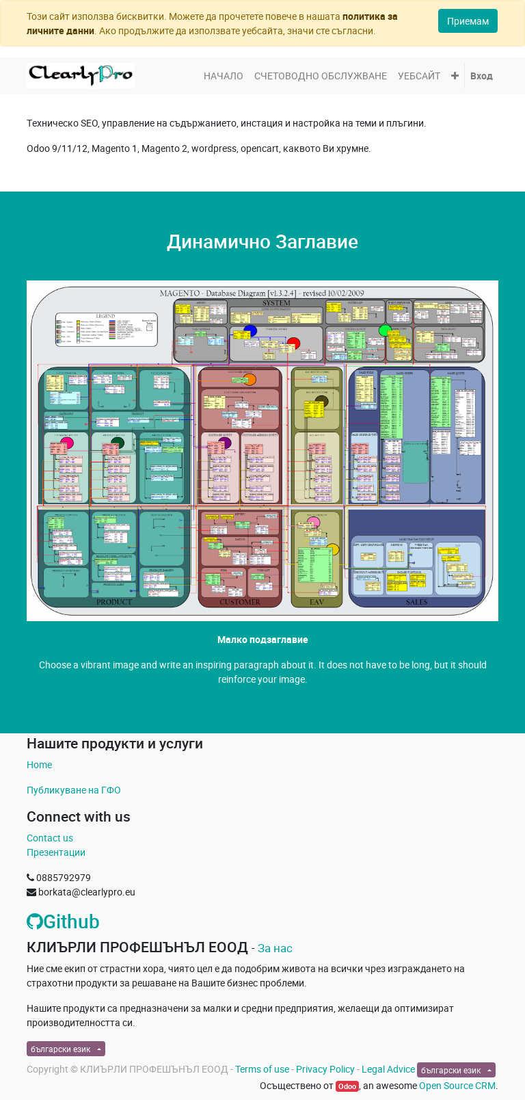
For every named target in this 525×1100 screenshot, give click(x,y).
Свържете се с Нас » (262, 704)
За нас (275, 948)
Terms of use (262, 1068)
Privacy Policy (325, 1068)
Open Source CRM (457, 1085)
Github (63, 921)
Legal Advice (388, 1068)
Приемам (468, 20)
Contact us (50, 837)
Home (39, 764)
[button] (455, 75)
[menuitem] (223, 75)
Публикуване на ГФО (74, 789)
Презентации (56, 852)
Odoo (347, 1086)
